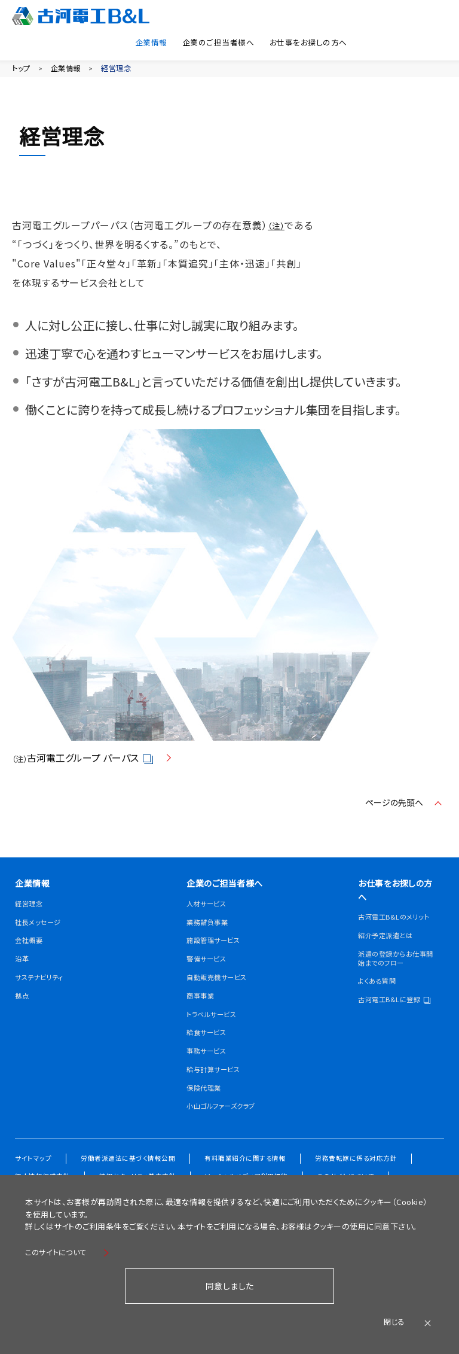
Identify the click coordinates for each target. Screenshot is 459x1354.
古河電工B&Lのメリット (395, 931)
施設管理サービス (217, 963)
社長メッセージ (41, 929)
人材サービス (209, 926)
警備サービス (209, 981)
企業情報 (135, 40)
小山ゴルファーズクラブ (223, 1134)
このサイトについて (60, 1250)
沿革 (23, 966)
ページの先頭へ (390, 808)
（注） (276, 232)
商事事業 (202, 1018)
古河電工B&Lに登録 (393, 1022)
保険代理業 (206, 1110)
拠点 (23, 1003)
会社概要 (31, 948)
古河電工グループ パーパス (92, 764)
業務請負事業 (210, 945)
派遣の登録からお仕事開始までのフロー (393, 976)
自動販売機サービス (222, 1000)
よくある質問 (380, 999)
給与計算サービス (217, 1092)
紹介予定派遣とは (389, 954)
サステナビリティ (43, 985)
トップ (23, 69)
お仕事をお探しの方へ (305, 40)
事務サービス (209, 1073)
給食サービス (209, 1055)
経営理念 (132, 69)
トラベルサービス (216, 1037)
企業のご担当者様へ (208, 40)
